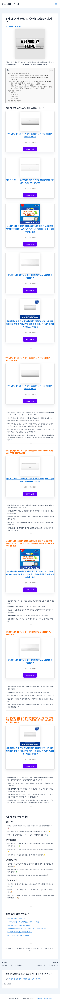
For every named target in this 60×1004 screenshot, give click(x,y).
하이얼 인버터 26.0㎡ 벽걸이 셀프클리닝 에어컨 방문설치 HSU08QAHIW (29, 75)
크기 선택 (13, 93)
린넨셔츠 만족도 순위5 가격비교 (17, 919)
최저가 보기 (30, 149)
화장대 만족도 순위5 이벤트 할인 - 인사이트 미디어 (25, 979)
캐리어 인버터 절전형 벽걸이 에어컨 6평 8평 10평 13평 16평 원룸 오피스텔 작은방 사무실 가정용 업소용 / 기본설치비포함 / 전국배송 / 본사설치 (31, 87)
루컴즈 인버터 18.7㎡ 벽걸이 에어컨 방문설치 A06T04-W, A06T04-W (28, 85)
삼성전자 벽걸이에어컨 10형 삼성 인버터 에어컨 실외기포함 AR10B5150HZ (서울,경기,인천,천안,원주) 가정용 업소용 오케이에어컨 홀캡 (31, 82)
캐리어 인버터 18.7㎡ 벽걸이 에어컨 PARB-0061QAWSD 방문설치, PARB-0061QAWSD (30, 78)
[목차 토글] (50, 70)
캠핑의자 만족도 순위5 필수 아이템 (18, 925)
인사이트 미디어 (10, 3)
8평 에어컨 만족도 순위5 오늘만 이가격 (19, 73)
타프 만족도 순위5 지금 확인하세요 (18, 935)
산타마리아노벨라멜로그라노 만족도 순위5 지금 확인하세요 (26, 928)
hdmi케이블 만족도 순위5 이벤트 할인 (19, 932)
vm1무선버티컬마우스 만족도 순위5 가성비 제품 (23, 922)
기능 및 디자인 (14, 98)
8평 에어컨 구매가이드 (14, 91)
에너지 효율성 (14, 95)
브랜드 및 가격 (14, 96)
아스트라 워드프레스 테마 (43, 999)
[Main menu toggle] (56, 4)
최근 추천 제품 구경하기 (15, 101)
